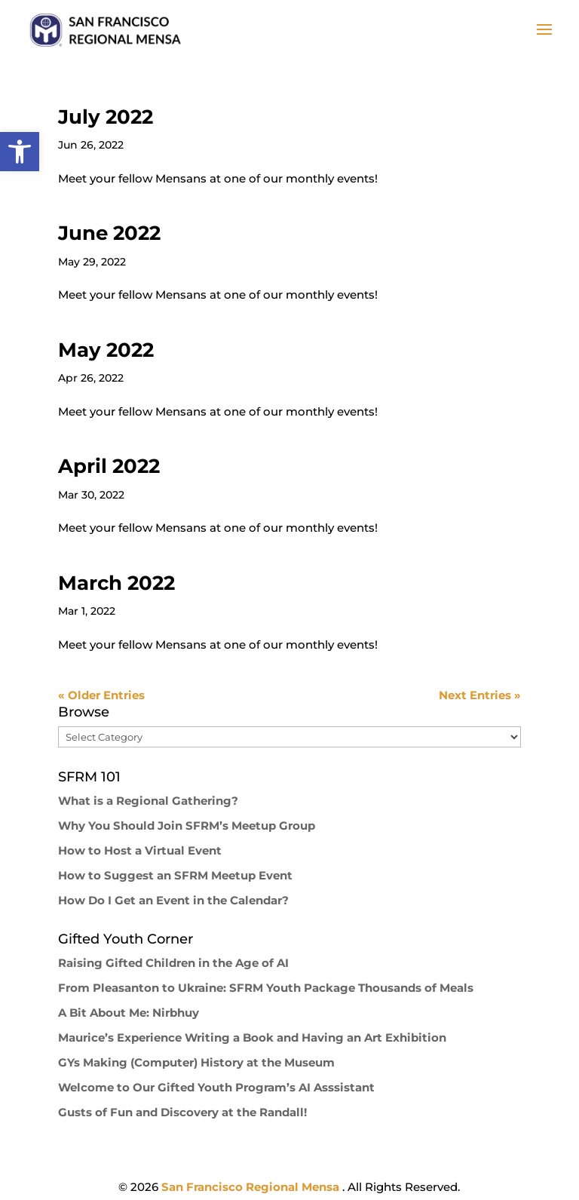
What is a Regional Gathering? (148, 800)
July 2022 (105, 117)
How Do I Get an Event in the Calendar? (173, 900)
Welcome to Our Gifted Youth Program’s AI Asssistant (216, 1087)
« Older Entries (101, 695)
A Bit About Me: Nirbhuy (128, 1012)
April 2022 (109, 466)
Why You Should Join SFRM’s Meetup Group (186, 825)
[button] (19, 151)
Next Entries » (480, 695)
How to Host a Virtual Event (140, 850)
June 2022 (109, 233)
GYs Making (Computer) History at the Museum (196, 1062)
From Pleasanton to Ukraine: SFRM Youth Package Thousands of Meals (265, 988)
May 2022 (106, 350)
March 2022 (116, 583)
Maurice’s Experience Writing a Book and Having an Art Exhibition (252, 1037)
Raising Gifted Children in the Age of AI (173, 963)
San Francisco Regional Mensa (251, 1187)
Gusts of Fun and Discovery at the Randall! (182, 1112)
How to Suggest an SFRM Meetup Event (175, 875)
